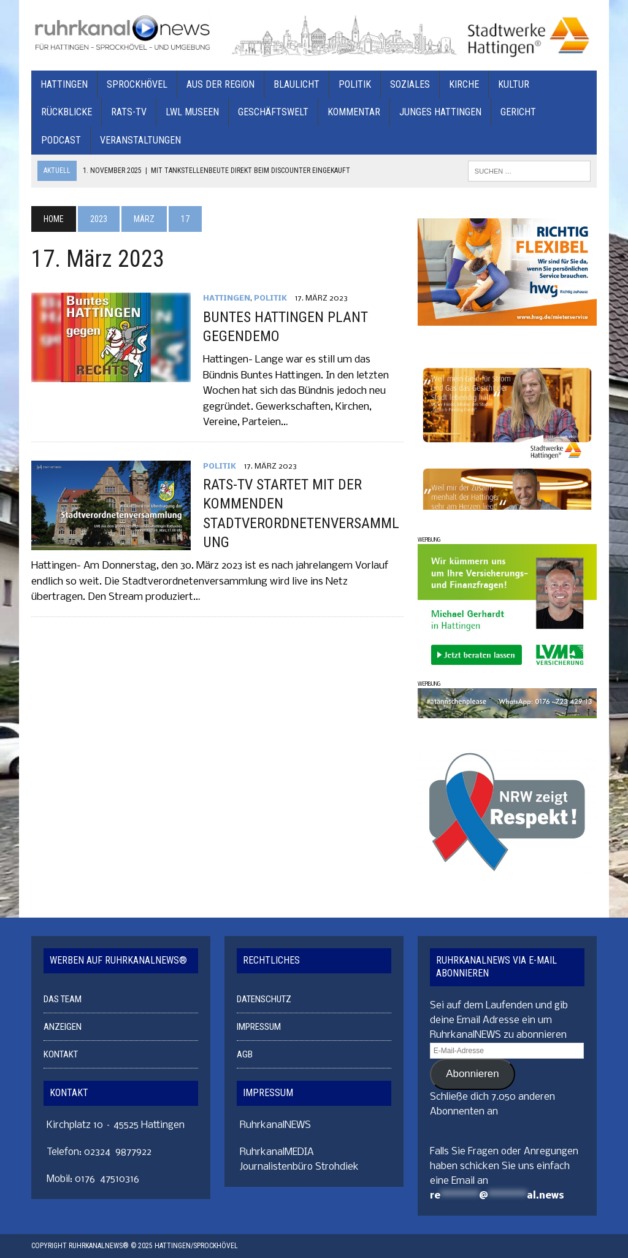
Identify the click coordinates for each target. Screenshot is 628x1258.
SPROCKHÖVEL (137, 84)
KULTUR (513, 84)
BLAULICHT (297, 84)
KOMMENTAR (353, 112)
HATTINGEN (64, 84)
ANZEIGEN (63, 1026)
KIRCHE (464, 84)
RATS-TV (129, 112)
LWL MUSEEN (192, 112)
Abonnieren (472, 1074)
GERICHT (518, 112)
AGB (245, 1054)
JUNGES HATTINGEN (440, 112)
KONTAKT (61, 1054)
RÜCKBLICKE (66, 112)
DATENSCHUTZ (264, 999)
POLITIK (355, 84)
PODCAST (61, 140)
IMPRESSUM (259, 1026)
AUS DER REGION (220, 84)
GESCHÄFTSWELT (273, 112)
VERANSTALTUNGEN (140, 140)
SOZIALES (410, 84)
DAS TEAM (63, 999)
